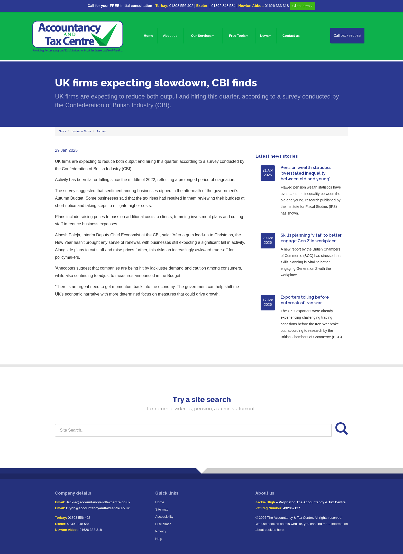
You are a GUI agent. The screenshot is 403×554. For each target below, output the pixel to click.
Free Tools (238, 36)
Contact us (291, 36)
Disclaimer (163, 524)
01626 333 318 (277, 6)
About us (170, 36)
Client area (302, 6)
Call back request (347, 35)
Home (148, 36)
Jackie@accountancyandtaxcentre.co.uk (98, 502)
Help (158, 539)
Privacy (160, 531)
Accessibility (164, 517)
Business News (81, 131)
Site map (161, 509)
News (265, 36)
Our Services (202, 36)
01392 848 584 (223, 6)
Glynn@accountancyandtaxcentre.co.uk (98, 508)
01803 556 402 (181, 6)
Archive (101, 131)
